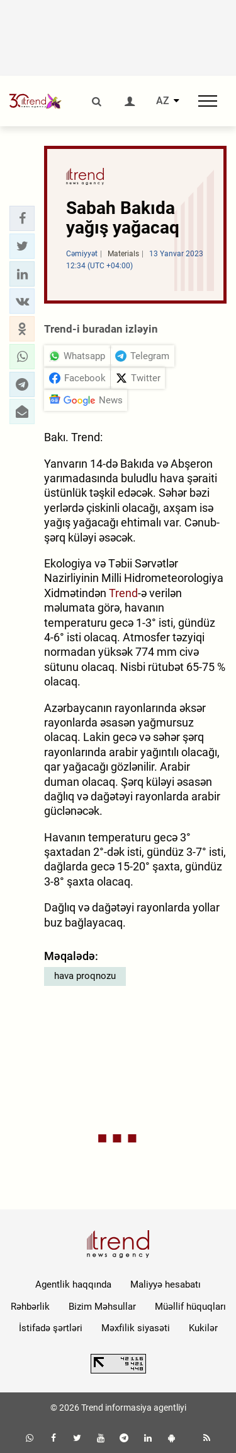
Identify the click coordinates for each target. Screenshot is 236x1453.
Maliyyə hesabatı (165, 1284)
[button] (22, 218)
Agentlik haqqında (73, 1284)
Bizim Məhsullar (102, 1306)
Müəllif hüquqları (190, 1306)
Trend (123, 593)
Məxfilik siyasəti (135, 1328)
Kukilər (203, 1328)
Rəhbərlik (30, 1306)
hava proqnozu (85, 976)
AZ (162, 101)
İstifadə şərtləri (50, 1328)
